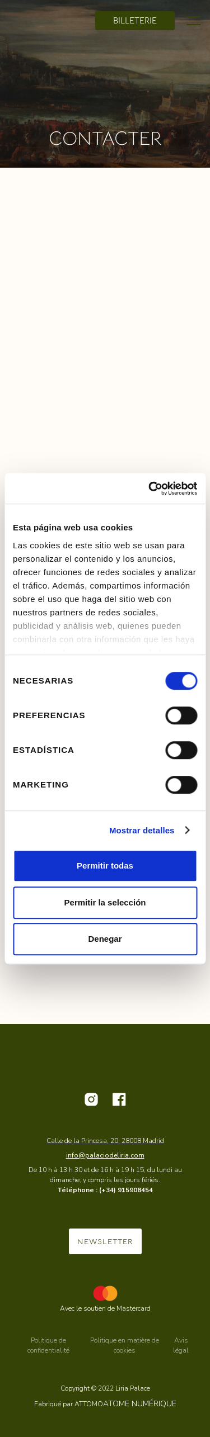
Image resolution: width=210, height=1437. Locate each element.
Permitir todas (105, 865)
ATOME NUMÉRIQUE (139, 1403)
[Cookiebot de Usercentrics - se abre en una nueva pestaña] (149, 488)
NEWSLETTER (105, 1241)
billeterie (135, 20)
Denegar (105, 938)
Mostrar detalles (142, 830)
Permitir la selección (105, 902)
